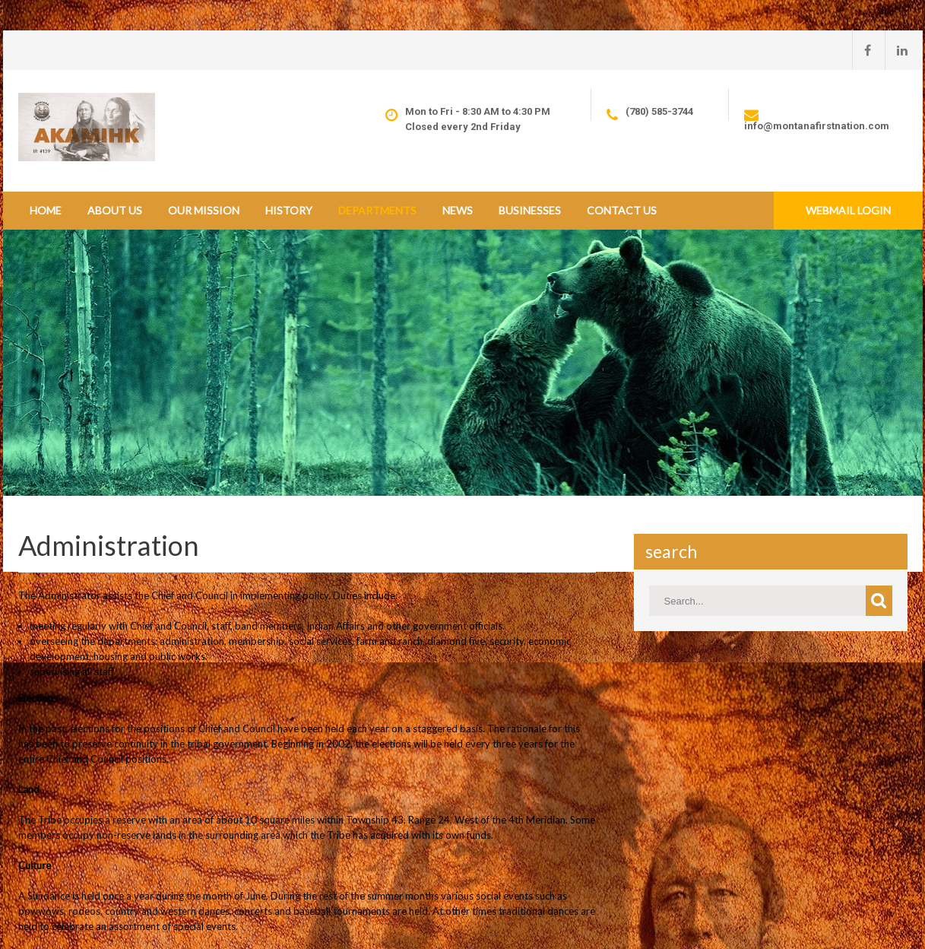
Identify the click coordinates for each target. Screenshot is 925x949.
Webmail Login (848, 210)
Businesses (530, 210)
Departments (377, 210)
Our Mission (203, 210)
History (288, 210)
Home (46, 210)
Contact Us (622, 210)
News (457, 210)
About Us (114, 210)
